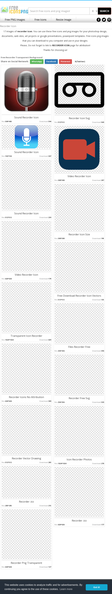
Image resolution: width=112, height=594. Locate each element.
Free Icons (40, 19)
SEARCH (104, 11)
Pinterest (65, 61)
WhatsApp (37, 61)
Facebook (51, 61)
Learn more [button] (66, 589)
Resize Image (63, 19)
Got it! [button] (96, 587)
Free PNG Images (15, 19)
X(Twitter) (80, 61)
